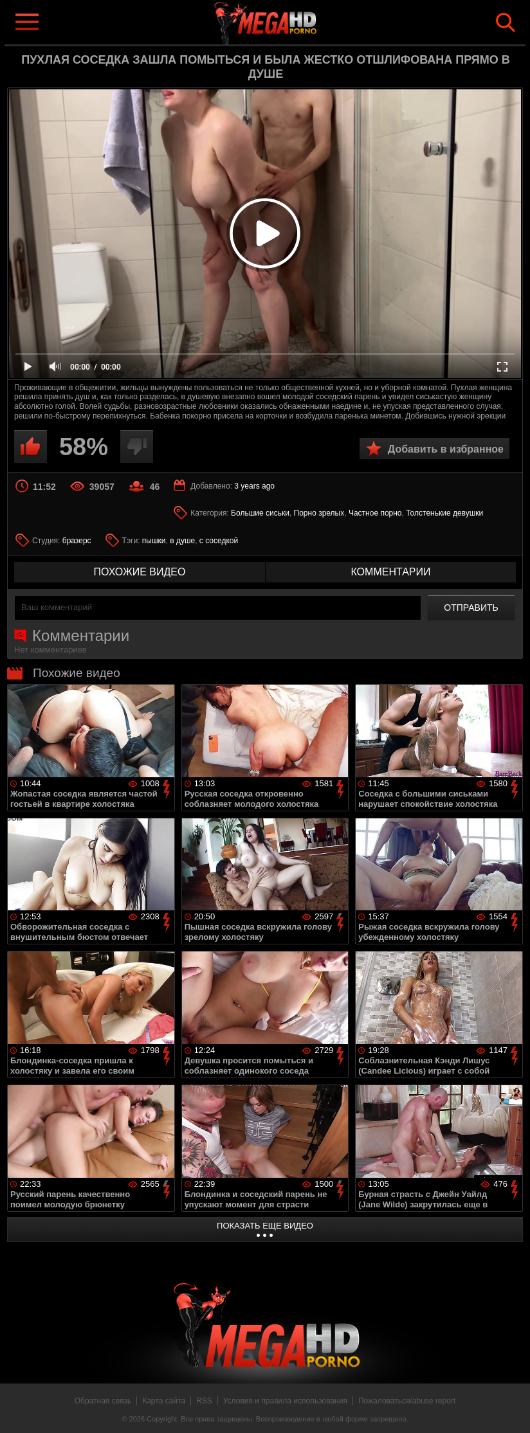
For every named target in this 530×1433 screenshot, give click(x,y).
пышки (154, 540)
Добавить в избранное (446, 449)
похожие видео (140, 571)
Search (505, 22)
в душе (182, 540)
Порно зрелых (319, 513)
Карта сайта (163, 1400)
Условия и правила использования (285, 1400)
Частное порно (375, 513)
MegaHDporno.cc (286, 21)
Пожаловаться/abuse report (406, 1400)
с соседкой (218, 540)
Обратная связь (103, 1400)
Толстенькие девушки (444, 513)
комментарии (390, 571)
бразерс (76, 540)
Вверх (510, 1409)
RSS (204, 1400)
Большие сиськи (260, 513)
